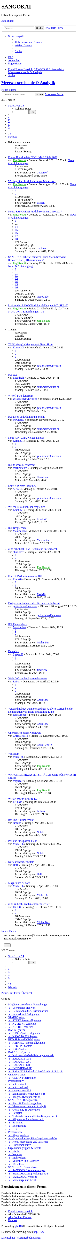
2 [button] (9, 118)
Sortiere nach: (51, 935)
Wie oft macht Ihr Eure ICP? (24, 798)
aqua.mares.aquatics (48, 386)
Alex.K (17, 488)
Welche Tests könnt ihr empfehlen (26, 506)
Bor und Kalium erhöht (21, 819)
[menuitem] (28, 42)
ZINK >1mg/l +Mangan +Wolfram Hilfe (30, 344)
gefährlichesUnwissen (49, 365)
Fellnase (17, 801)
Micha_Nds (43, 642)
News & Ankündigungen (21, 266)
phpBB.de (39, 1231)
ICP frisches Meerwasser (21, 464)
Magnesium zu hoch (19, 882)
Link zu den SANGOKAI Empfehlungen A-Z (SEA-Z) (38, 305)
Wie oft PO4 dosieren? (20, 395)
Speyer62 (18, 654)
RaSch (16, 681)
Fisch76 (17, 579)
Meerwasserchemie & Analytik (28, 82)
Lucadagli (18, 377)
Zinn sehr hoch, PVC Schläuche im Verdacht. (33, 548)
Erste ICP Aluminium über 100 (25, 576)
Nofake (17, 822)
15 (16, 229)
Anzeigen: (18, 935)
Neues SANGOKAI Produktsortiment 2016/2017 (35, 211)
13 (16, 278)
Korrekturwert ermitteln (21, 861)
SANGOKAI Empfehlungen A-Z (26, 311)
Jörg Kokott (19, 160)
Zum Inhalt (7, 20)
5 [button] (9, 127)
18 (16, 239)
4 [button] (9, 124)
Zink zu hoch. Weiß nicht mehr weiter (28, 904)
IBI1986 (17, 907)
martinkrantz (20, 467)
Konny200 (19, 347)
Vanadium (13, 753)
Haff (15, 865)
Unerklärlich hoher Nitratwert (24, 732)
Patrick (40, 202)
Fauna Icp (13, 651)
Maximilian (19, 531)
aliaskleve (18, 552)
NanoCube (42, 296)
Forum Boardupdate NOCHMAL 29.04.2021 (32, 157)
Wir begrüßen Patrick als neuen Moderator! (32, 181)
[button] (16, 105)
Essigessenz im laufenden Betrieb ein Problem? (34, 603)
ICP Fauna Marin (17, 624)
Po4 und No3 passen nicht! (22, 840)
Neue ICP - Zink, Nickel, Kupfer (26, 437)
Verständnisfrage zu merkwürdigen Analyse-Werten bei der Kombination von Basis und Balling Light (40, 710)
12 (16, 275)
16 (16, 232)
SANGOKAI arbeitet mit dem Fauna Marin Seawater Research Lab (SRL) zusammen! (37, 258)
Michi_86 (18, 756)
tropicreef (42, 172)
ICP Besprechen (17, 527)
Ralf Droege (19, 714)
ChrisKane (42, 477)
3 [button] (9, 121)
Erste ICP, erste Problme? (22, 485)
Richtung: (17, 938)
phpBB (19, 1226)
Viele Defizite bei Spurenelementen (27, 678)
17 (16, 235)
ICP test (12, 374)
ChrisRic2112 (20, 735)
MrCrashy (18, 419)
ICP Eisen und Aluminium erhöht (26, 416)
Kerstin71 (18, 440)
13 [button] (9, 133)
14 (16, 226)
